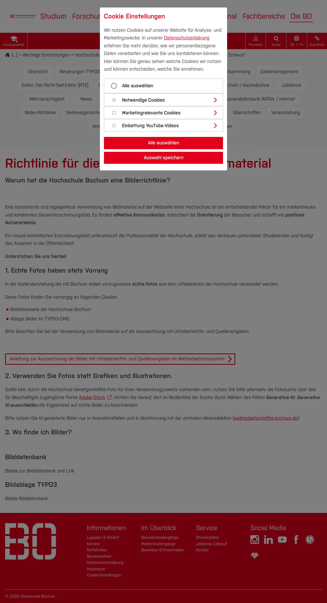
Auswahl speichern (163, 157)
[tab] (165, 100)
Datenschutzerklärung (186, 38)
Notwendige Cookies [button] (143, 100)
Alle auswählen (137, 86)
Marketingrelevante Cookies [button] (151, 113)
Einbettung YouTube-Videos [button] (150, 125)
